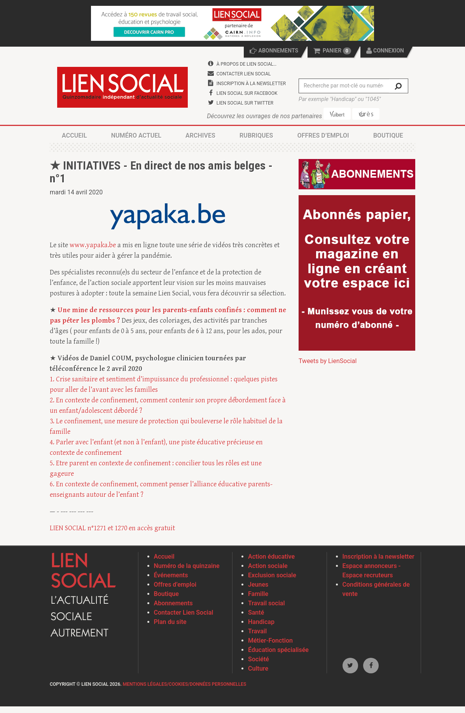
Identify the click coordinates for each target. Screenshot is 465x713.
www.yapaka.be (93, 246)
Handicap (261, 622)
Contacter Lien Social (183, 613)
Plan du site (170, 622)
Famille (258, 594)
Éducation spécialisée (278, 650)
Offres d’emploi (323, 136)
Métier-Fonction (270, 641)
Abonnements (173, 604)
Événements (171, 576)
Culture (258, 669)
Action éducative (271, 557)
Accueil (74, 136)
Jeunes (258, 585)
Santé (256, 613)
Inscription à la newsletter (378, 557)
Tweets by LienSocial (328, 361)
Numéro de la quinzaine (187, 566)
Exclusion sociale (272, 576)
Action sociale (268, 566)
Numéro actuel (136, 136)
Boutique (388, 136)
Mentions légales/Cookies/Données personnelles (184, 685)
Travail (257, 632)
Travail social (266, 604)
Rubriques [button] (256, 136)
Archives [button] (200, 136)
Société (258, 660)
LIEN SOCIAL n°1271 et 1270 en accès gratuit (112, 529)
